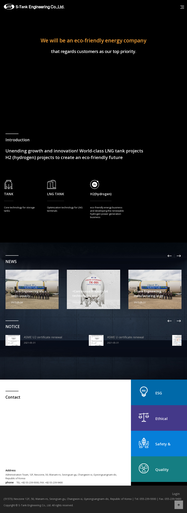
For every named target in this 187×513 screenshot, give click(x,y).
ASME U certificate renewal (125, 337)
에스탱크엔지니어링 (35, 6)
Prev (169, 256)
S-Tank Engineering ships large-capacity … (29, 293)
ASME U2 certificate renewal (43, 337)
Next (179, 256)
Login (176, 494)
